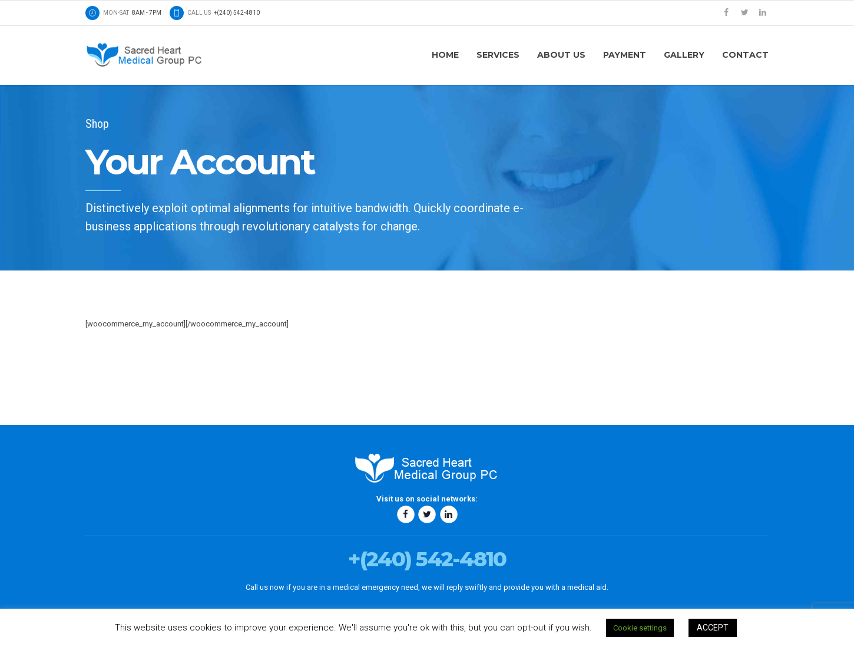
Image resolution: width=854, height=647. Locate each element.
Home (445, 54)
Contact (745, 54)
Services (497, 54)
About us (561, 54)
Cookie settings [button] (640, 627)
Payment (624, 54)
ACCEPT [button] (713, 627)
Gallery (684, 54)
